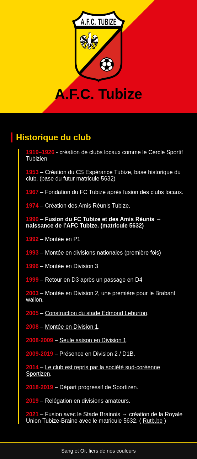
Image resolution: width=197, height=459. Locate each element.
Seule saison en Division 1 (92, 340)
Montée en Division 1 (71, 327)
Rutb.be (153, 421)
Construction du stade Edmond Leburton (96, 313)
